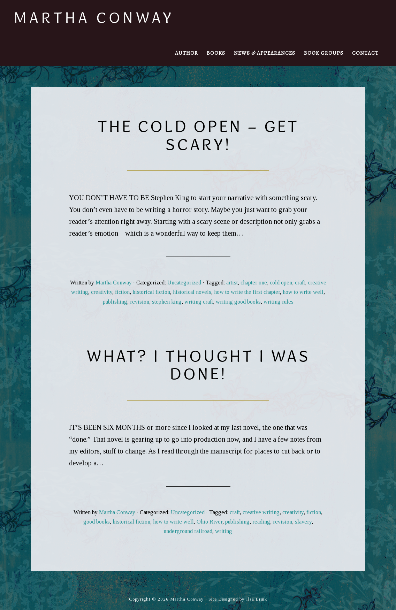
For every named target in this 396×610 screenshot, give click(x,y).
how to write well (303, 292)
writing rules (279, 302)
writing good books (238, 302)
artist (232, 282)
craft (300, 282)
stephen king (167, 302)
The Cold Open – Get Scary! (198, 135)
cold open (281, 282)
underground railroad (188, 531)
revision (139, 302)
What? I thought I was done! (198, 365)
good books (96, 522)
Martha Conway (94, 17)
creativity (101, 292)
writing (223, 531)
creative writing (261, 512)
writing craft (198, 302)
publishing (115, 302)
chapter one (254, 282)
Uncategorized (184, 282)
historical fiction (151, 292)
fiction (122, 292)
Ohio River (209, 522)
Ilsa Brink (256, 599)
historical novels (192, 292)
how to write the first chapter (247, 292)
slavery (303, 522)
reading (261, 522)
